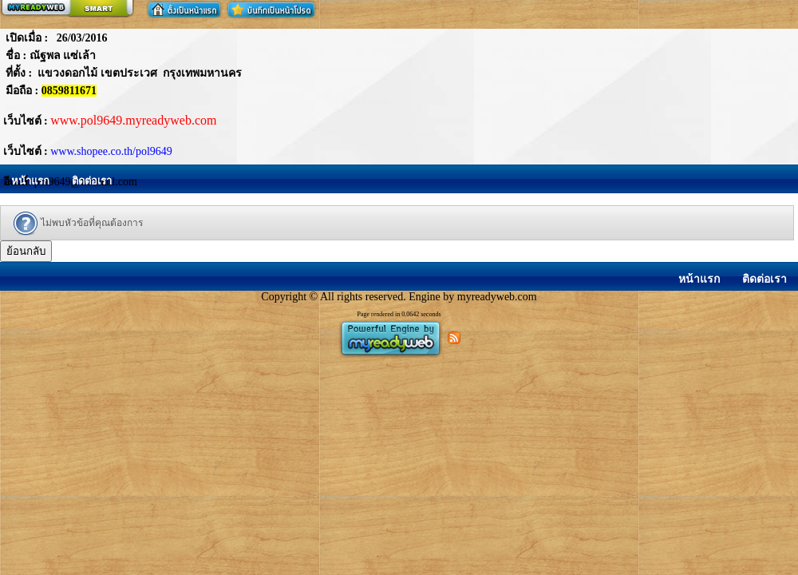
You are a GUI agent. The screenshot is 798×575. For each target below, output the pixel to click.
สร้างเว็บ (67, 9)
